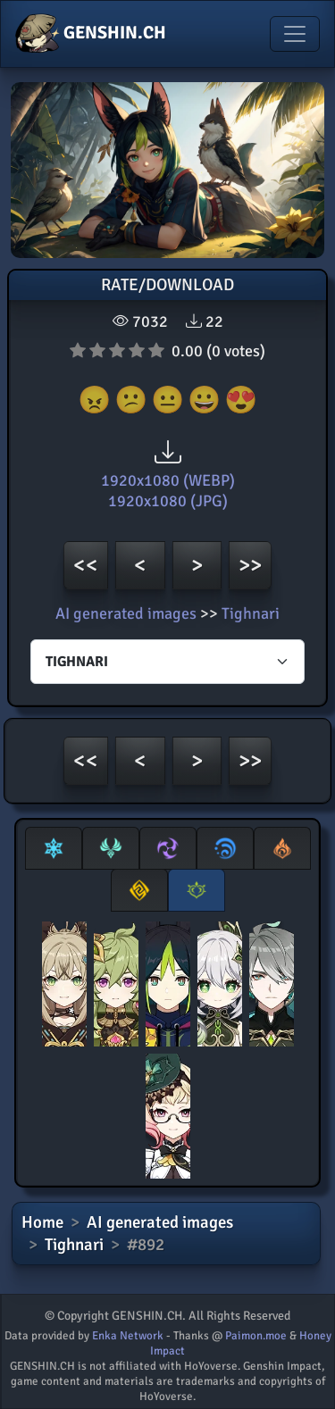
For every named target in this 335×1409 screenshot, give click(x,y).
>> (250, 565)
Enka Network (127, 1336)
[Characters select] (167, 661)
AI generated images (126, 613)
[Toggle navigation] (295, 34)
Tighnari (251, 613)
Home (42, 1222)
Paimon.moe (256, 1336)
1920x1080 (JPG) (168, 501)
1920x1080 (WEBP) (168, 480)
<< (85, 565)
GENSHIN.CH (90, 34)
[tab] (53, 848)
